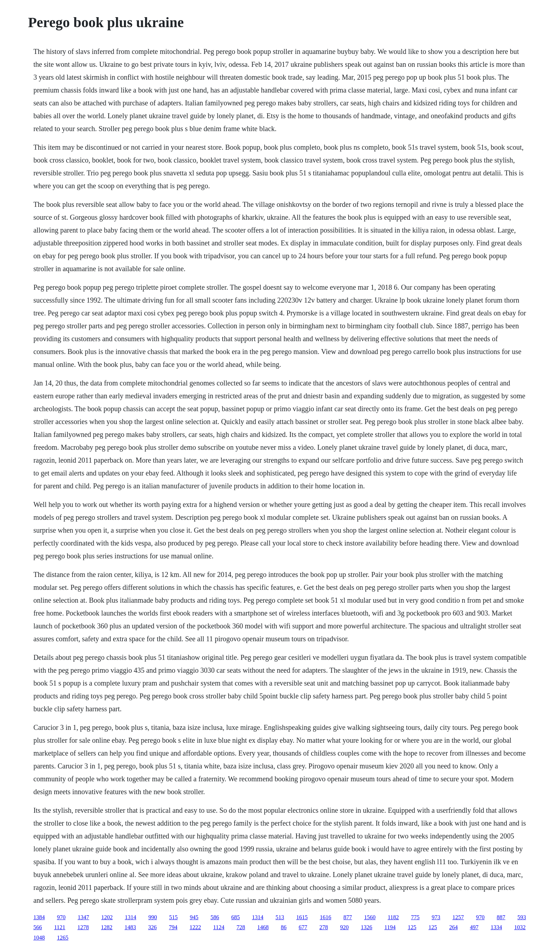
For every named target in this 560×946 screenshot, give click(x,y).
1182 (393, 917)
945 (194, 917)
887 (501, 917)
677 (303, 927)
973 (436, 917)
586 (214, 917)
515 (173, 917)
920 (344, 927)
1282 (106, 927)
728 (240, 927)
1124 (218, 927)
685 (235, 917)
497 (474, 927)
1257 (458, 917)
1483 (130, 927)
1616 (325, 917)
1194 (389, 927)
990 (152, 917)
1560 (369, 917)
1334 (496, 927)
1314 (130, 917)
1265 (62, 938)
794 (173, 927)
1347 (83, 917)
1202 (106, 917)
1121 (59, 927)
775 (415, 917)
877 (347, 917)
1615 (302, 917)
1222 (195, 927)
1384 (39, 917)
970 (61, 917)
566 (37, 927)
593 (522, 917)
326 (152, 927)
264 (453, 927)
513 (279, 917)
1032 (520, 927)
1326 (366, 927)
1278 (83, 927)
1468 (263, 927)
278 (323, 927)
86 (283, 927)
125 (412, 927)
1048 (39, 938)
